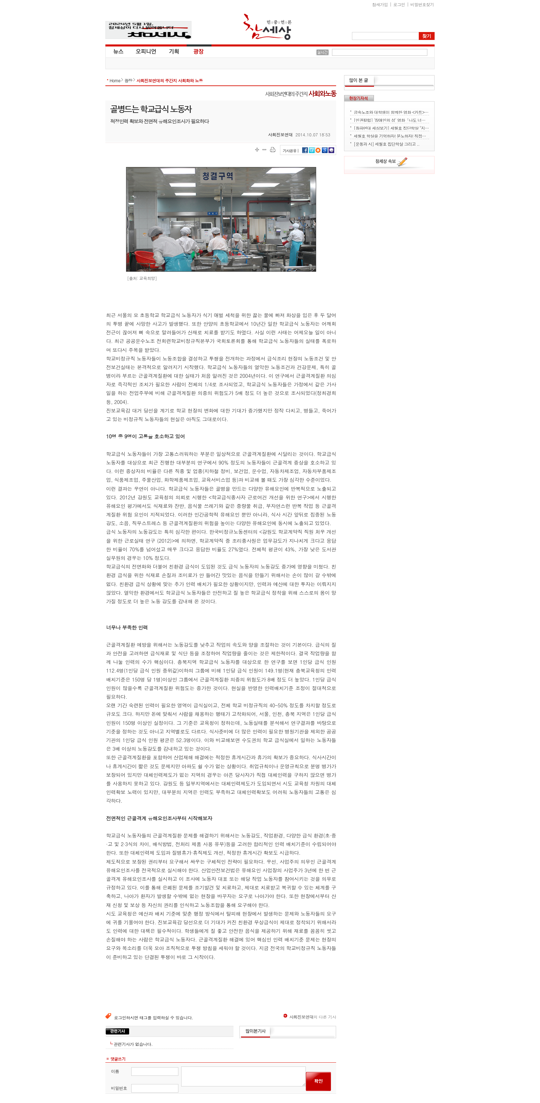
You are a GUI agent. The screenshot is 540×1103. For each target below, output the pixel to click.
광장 (194, 51)
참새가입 (380, 4)
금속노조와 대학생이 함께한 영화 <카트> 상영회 (391, 111)
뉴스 (117, 51)
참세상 (267, 27)
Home (115, 80)
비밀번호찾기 (422, 4)
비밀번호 (119, 1088)
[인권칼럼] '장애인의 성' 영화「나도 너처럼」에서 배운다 (391, 119)
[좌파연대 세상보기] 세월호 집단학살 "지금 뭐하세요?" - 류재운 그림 (391, 127)
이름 (115, 1071)
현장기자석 (359, 98)
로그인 (399, 4)
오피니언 (146, 51)
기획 (174, 51)
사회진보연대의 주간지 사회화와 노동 (169, 80)
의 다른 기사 (309, 1017)
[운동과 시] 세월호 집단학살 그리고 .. (386, 143)
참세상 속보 (391, 162)
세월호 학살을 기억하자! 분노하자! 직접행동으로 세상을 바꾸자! (391, 135)
